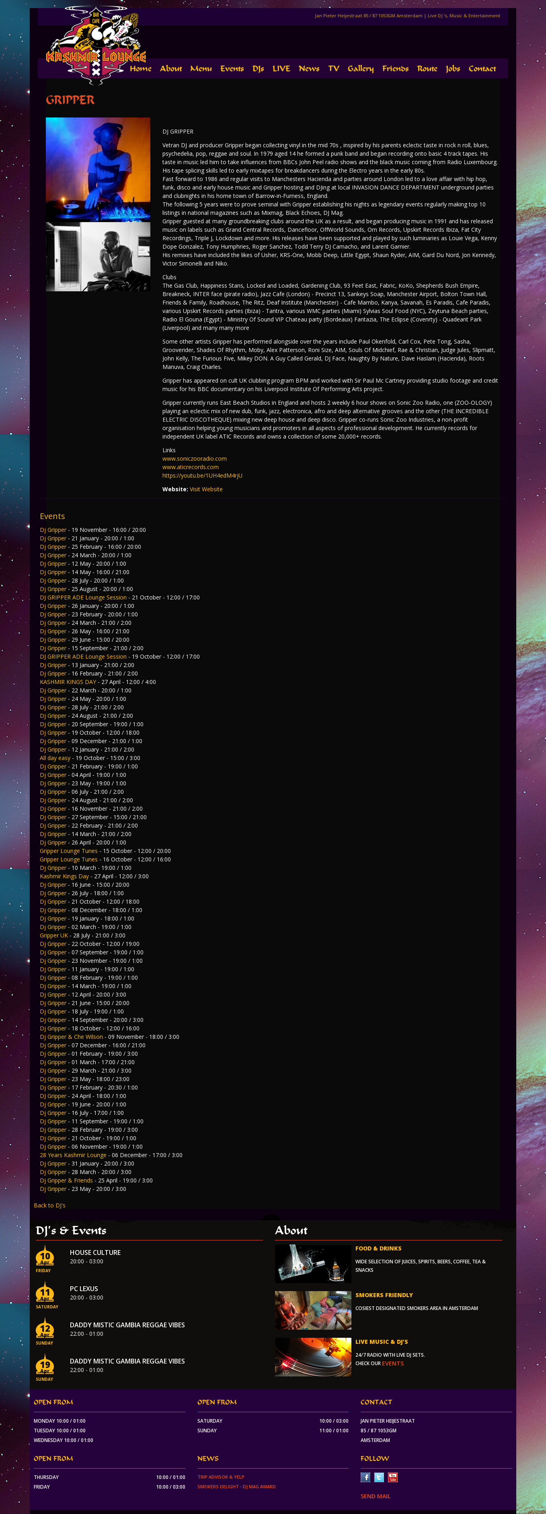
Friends (395, 68)
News (309, 68)
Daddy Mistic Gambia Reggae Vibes (127, 1324)
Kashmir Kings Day (65, 876)
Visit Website (206, 489)
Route (427, 68)
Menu (201, 68)
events (393, 1363)
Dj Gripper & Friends (67, 1180)
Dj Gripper (54, 530)
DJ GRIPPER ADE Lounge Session (84, 597)
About (171, 68)
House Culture (95, 1252)
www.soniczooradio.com (194, 458)
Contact (482, 68)
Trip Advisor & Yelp (220, 1477)
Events (232, 68)
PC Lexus (84, 1288)
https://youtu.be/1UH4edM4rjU (202, 475)
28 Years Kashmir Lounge (74, 1155)
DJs (258, 68)
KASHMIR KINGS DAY (69, 682)
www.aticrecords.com (190, 467)
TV (333, 68)
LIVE (281, 68)
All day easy (56, 758)
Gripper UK (55, 935)
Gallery (361, 68)
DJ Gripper (54, 1096)
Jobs (453, 68)
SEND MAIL (375, 1496)
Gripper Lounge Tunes (69, 851)
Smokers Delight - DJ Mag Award (236, 1486)
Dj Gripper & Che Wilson (72, 1036)
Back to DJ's (50, 1205)
